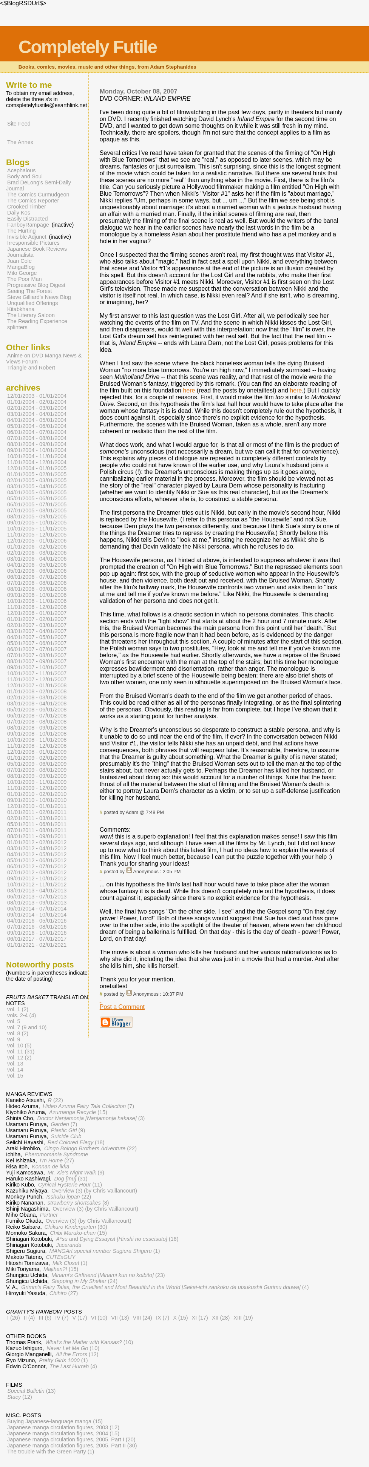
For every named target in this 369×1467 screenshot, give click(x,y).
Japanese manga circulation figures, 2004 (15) (63, 1433)
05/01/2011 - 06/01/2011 (36, 824)
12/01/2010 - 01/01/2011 (36, 806)
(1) (104, 1251)
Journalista (20, 255)
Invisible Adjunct (26, 237)
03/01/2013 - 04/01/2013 (36, 891)
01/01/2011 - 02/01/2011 (36, 812)
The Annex (20, 142)
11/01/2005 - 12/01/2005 (36, 535)
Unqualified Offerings (32, 303)
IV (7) (61, 1318)
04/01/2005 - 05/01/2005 (36, 492)
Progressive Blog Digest (36, 285)
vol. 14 (15, 1070)
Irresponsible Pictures (33, 243)
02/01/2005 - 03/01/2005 (36, 480)
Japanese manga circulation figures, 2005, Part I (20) (71, 1439)
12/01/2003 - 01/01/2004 (36, 396)
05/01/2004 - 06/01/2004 (36, 426)
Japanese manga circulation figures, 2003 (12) (63, 1427)
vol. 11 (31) (20, 1052)
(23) (108, 1275)
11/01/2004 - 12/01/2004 (36, 462)
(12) (77, 1354)
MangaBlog (21, 267)
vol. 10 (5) (19, 1045)
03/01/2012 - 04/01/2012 (36, 848)
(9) (68, 1130)
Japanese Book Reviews (37, 249)
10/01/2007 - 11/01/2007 (36, 673)
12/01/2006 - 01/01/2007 (36, 613)
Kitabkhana (20, 309)
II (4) (29, 1318)
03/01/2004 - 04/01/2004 (36, 414)
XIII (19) (243, 1318)
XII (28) (221, 1318)
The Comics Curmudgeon (38, 195)
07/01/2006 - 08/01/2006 (36, 583)
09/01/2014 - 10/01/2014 (36, 915)
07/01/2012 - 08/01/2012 (36, 872)
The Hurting (21, 231)
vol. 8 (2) (17, 1033)
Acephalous (21, 170)
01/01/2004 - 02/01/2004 (36, 402)
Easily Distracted (27, 219)
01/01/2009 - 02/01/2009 (36, 758)
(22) (55, 1100)
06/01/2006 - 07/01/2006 (36, 577)
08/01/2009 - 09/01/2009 (36, 776)
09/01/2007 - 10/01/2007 (36, 667)
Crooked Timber (26, 207)
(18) (76, 1142)
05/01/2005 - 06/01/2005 (36, 498)
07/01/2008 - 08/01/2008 (36, 722)
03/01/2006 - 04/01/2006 (36, 559)
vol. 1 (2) (17, 1009)
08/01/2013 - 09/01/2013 (36, 903)
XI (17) (200, 1318)
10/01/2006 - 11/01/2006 (36, 601)
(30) (76, 1227)
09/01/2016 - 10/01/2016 (36, 933)
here (189, 390)
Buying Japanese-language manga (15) (55, 1421)
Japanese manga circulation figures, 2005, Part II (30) (72, 1445)
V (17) (79, 1318)
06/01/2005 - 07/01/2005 (36, 504)
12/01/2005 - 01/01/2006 (36, 541)
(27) (57, 1160)
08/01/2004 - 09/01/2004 (36, 444)
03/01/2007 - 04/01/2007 (36, 631)
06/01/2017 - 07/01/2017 (36, 939)
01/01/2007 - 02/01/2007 (36, 619)
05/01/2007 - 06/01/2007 (36, 643)
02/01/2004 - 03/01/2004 (36, 408)
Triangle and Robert (31, 368)
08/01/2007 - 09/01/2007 (36, 661)
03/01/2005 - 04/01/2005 (36, 486)
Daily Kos (18, 213)
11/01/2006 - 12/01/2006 (36, 607)
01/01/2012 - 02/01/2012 (36, 842)
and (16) (117, 1239)
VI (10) (99, 1318)
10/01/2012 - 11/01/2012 (36, 884)
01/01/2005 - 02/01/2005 (36, 474)
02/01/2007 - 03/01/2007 (36, 625)
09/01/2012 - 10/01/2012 (36, 878)
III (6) (45, 1318)
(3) (91, 1118)
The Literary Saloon (31, 315)
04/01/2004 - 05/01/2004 (36, 420)
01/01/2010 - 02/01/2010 (36, 794)
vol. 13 (15, 1064)
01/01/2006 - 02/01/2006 (36, 547)
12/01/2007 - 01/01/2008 (36, 685)
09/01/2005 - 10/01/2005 (36, 523)
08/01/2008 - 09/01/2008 (36, 728)
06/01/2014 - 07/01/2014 (36, 909)
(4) (165, 1287)
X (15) (180, 1318)
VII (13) (120, 1318)
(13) (31, 1391)
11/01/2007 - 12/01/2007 (36, 679)
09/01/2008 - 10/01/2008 (36, 734)
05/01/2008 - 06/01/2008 (36, 710)
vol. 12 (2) (19, 1058)
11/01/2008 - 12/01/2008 (36, 746)
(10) (89, 1342)
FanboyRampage (28, 225)
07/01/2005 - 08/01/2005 (36, 510)
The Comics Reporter (33, 201)
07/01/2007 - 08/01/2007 (36, 655)
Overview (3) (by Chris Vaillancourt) (94, 1191)
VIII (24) (142, 1318)
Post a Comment (122, 1007)
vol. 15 (15, 1076)
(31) (70, 1179)
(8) (78, 1203)
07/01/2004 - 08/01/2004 (36, 438)
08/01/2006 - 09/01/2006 (36, 589)
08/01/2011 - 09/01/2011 (36, 836)
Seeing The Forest (29, 291)
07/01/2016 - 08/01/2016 (36, 927)
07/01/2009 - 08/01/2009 (36, 770)
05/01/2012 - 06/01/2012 (36, 860)
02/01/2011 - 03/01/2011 (36, 818)
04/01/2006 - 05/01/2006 (36, 565)
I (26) (13, 1318)
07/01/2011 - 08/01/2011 (36, 830)
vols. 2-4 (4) (21, 1015)
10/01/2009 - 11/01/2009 (36, 782)
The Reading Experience (37, 321)
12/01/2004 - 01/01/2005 (36, 468)
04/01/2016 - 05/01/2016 (36, 921)
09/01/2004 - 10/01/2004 (36, 450)
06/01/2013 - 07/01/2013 (36, 897)
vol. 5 (13, 1021)
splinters (17, 327)
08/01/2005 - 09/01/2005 (36, 517)
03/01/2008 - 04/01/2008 (36, 704)
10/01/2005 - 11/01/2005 (36, 529)
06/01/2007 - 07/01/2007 (36, 649)
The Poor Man (24, 279)
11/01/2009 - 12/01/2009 (36, 788)
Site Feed (19, 124)
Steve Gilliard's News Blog (39, 297)
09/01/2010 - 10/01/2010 (36, 800)
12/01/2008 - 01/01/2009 (36, 752)
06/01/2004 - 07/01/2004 (36, 432)
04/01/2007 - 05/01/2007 (36, 637)
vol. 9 (13, 1039)
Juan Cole (19, 261)
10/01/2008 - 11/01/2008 (36, 740)
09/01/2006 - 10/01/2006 (36, 595)
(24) (84, 1281)
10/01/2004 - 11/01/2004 (36, 456)
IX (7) (162, 1318)
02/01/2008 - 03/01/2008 (36, 697)
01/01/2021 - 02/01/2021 (36, 945)
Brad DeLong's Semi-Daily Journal (38, 185)
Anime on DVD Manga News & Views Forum (44, 359)
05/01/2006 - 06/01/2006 (36, 571)
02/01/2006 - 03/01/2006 (36, 553)
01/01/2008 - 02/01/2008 (36, 691)
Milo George (22, 273)
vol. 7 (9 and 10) (26, 1027)
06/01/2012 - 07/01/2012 (36, 866)
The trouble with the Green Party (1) (50, 1452)
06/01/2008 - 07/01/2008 (36, 716)
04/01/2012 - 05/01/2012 (36, 854)
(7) (88, 1106)
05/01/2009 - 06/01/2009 (36, 764)
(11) (70, 1185)
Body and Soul (25, 176)
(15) (78, 1112)
